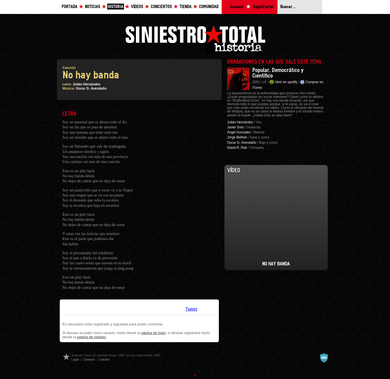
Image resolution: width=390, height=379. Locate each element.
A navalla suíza (324, 357)
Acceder (237, 7)
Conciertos (161, 7)
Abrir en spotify (286, 82)
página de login (153, 333)
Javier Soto (235, 127)
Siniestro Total (195, 38)
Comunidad (209, 7)
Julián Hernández (86, 84)
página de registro (91, 337)
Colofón (104, 359)
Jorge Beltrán (237, 137)
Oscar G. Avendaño (91, 88)
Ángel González (239, 132)
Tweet (191, 309)
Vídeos (137, 7)
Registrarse (263, 7)
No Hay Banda (276, 264)
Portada (69, 7)
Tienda (186, 7)
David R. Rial (237, 148)
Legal (75, 359)
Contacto (89, 359)
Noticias (92, 7)
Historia (115, 7)
